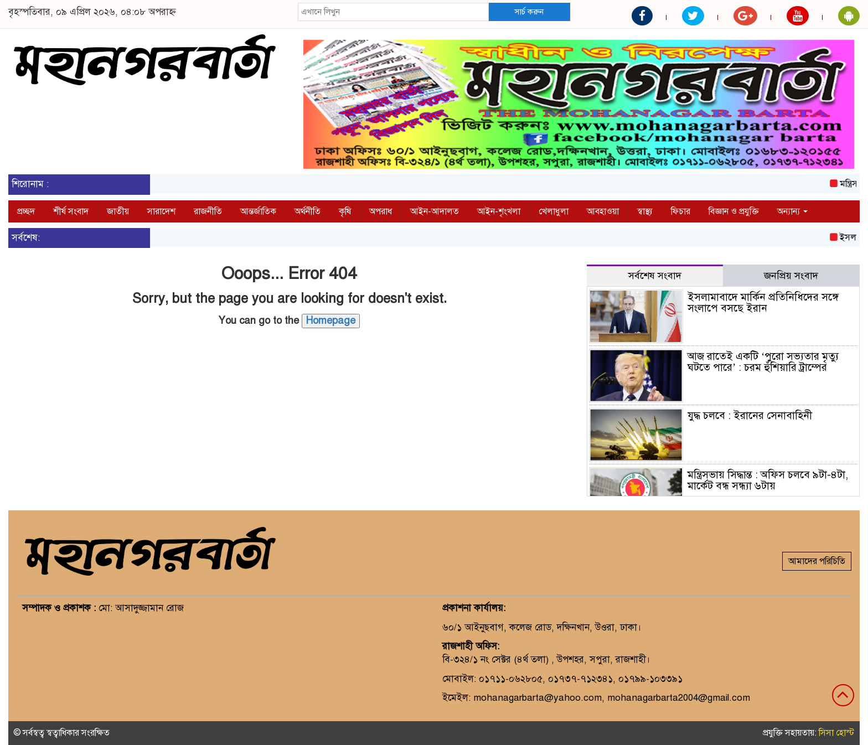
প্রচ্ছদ (26, 211)
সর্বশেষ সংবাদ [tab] (654, 276)
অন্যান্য (792, 211)
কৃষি (345, 211)
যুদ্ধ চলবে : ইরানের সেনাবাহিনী (750, 415)
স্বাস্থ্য (645, 211)
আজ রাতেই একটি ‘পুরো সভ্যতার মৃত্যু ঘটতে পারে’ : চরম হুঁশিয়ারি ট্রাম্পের (763, 362)
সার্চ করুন (529, 12)
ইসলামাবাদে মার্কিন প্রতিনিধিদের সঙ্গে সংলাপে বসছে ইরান (763, 303)
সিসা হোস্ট (836, 732)
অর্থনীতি (307, 211)
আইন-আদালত (434, 211)
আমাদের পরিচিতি (816, 561)
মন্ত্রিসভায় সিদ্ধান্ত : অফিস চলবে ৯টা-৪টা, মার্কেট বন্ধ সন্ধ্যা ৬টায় (768, 480)
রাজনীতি (208, 211)
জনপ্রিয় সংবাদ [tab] (791, 276)
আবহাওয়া (603, 211)
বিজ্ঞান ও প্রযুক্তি (734, 211)
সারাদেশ (161, 211)
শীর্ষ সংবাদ (71, 211)
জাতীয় (118, 211)
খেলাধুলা (554, 211)
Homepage (330, 320)
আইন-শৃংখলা (498, 211)
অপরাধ (380, 211)
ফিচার (680, 211)
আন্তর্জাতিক (258, 211)
